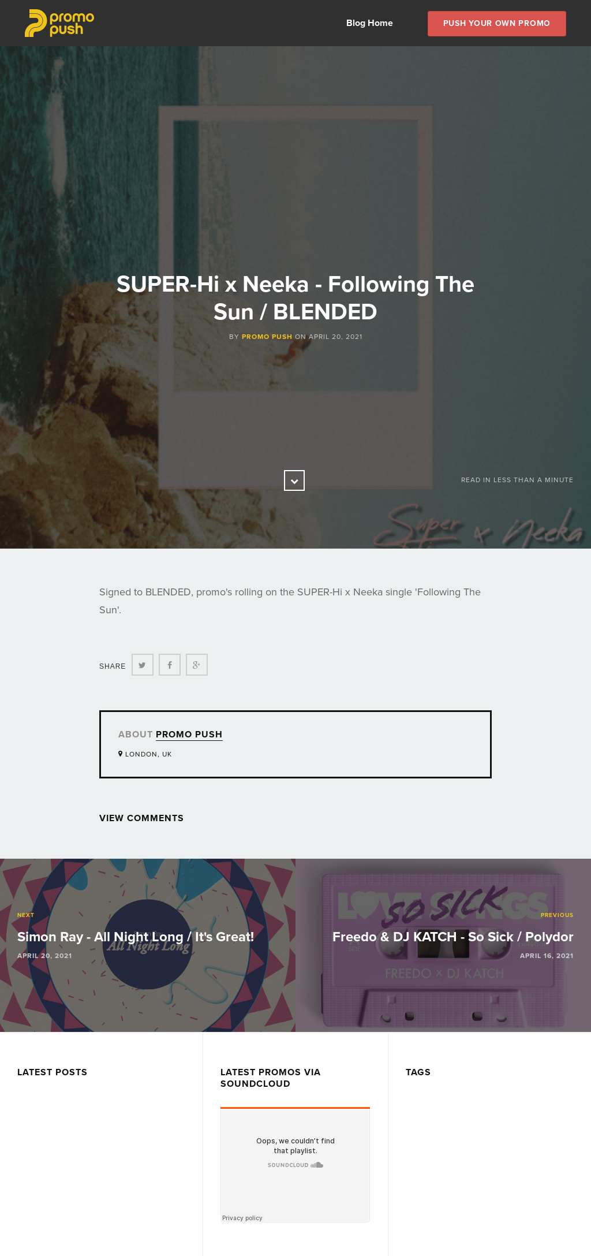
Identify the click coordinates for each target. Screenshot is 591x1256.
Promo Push (267, 337)
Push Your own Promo (497, 23)
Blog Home (369, 23)
